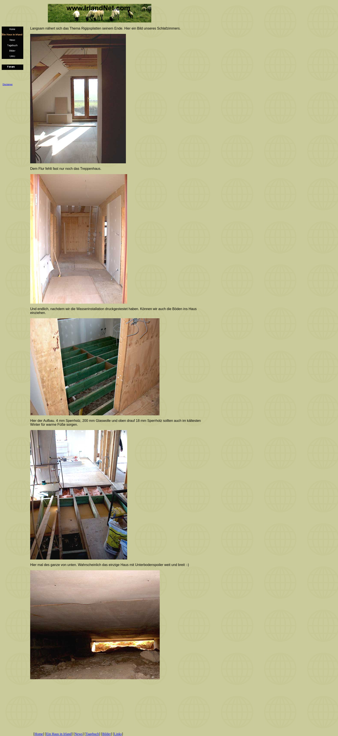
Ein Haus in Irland (59, 734)
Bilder (106, 734)
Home (38, 734)
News (79, 734)
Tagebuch (92, 734)
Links (118, 734)
